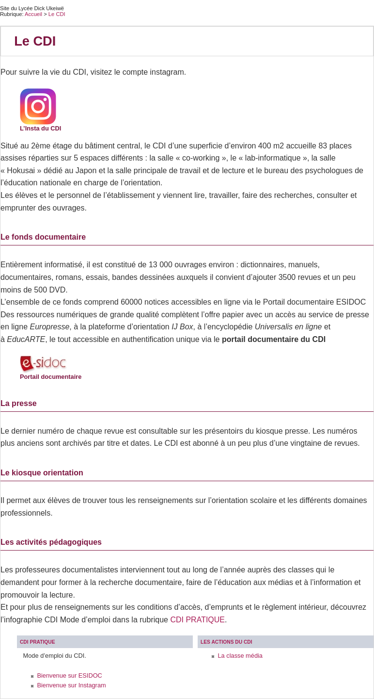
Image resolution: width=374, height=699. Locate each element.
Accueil (33, 14)
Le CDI (56, 14)
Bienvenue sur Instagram (71, 685)
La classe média (240, 655)
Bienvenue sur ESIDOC (69, 675)
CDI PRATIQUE (197, 620)
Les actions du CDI (226, 642)
